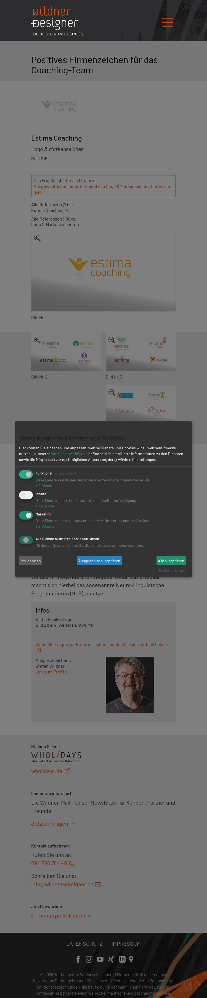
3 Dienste (45, 505)
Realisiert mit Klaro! (172, 570)
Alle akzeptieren (171, 560)
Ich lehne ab (31, 560)
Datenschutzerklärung (69, 453)
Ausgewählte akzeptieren (99, 560)
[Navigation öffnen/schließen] (168, 20)
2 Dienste (45, 485)
